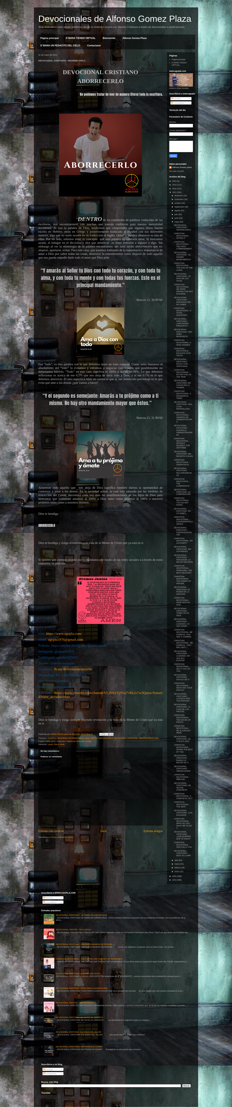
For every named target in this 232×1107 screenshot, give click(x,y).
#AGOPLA (51, 738)
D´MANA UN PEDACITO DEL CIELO (60, 45)
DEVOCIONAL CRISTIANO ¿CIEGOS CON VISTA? (78, 973)
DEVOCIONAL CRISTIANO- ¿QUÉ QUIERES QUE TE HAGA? (182, 835)
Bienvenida (109, 38)
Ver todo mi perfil (176, 171)
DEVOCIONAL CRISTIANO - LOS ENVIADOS (183, 812)
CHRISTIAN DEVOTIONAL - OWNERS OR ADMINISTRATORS (183, 417)
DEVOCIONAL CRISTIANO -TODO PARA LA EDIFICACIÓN (81, 988)
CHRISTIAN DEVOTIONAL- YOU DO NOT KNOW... (181, 501)
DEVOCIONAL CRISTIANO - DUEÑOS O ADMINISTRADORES (183, 430)
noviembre (179, 199)
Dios (157, 738)
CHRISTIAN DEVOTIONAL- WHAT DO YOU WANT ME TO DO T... (183, 823)
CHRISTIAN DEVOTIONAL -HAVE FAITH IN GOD (182, 601)
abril (177, 860)
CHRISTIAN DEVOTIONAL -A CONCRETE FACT (183, 796)
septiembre (180, 207)
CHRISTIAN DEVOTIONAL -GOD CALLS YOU (183, 844)
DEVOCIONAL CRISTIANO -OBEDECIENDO (182, 768)
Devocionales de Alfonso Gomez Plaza (114, 19)
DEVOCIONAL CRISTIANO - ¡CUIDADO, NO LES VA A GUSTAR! (182, 656)
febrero (178, 868)
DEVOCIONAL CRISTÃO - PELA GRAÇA (73, 930)
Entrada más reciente (51, 831)
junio (177, 218)
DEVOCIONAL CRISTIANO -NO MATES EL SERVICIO (79, 1017)
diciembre (179, 195)
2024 (174, 181)
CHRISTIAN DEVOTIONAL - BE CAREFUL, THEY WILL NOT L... (183, 644)
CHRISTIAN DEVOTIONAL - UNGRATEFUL (182, 462)
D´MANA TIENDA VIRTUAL (81, 38)
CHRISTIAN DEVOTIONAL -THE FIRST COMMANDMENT (183, 245)
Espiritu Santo (44, 741)
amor (87, 738)
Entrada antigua (153, 831)
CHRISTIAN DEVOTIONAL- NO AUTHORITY (183, 540)
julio (177, 214)
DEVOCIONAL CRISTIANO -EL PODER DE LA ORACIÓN (182, 590)
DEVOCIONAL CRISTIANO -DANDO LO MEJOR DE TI (181, 759)
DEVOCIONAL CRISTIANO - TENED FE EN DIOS (181, 612)
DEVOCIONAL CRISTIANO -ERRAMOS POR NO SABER (182, 301)
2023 (174, 185)
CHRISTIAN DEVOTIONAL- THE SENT (181, 804)
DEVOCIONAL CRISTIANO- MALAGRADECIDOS (183, 471)
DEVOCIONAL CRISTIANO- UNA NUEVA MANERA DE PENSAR (84, 944)
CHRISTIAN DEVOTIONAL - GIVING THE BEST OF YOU (183, 748)
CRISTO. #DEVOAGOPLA (101, 738)
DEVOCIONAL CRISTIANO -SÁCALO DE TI (181, 677)
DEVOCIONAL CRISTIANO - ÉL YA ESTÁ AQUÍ (182, 739)
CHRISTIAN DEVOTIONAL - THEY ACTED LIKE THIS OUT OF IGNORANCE (89, 959)
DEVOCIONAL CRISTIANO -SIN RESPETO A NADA (183, 453)
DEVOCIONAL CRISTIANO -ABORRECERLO (134, 738)
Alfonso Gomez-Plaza (134, 38)
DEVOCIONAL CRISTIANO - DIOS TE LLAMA (182, 853)
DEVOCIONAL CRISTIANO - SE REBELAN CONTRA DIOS (81, 915)
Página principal (49, 38)
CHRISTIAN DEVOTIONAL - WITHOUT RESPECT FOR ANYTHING (182, 443)
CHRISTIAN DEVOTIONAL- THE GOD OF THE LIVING (183, 266)
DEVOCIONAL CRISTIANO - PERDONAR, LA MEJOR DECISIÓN (183, 558)
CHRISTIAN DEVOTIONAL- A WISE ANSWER (182, 342)
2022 (174, 189)
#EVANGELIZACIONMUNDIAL (70, 738)
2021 (174, 192)
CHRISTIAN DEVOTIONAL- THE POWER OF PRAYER (182, 580)
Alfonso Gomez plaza (182, 167)
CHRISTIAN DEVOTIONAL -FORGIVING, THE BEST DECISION (183, 569)
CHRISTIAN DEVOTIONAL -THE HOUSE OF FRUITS (182, 718)
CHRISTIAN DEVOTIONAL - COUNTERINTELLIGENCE (183, 520)
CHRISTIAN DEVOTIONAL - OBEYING (182, 777)
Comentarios (177, 103)
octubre (178, 203)
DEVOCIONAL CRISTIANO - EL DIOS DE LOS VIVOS (182, 277)
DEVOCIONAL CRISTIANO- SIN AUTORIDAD (182, 549)
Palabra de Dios (73, 741)
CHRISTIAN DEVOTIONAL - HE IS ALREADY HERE (182, 729)
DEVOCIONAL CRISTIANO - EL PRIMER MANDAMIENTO (182, 256)
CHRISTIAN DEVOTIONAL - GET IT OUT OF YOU (182, 667)
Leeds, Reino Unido (56, 744)
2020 (174, 876)
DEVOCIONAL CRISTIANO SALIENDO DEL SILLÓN (78, 1032)
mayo (177, 222)
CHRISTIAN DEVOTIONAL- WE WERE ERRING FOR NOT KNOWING (183, 289)
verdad (88, 741)
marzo (178, 864)
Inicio (104, 831)
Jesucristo (61, 741)
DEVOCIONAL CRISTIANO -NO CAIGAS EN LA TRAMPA (182, 384)
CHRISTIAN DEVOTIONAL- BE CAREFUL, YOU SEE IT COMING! (183, 633)
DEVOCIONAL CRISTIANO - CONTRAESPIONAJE (183, 531)
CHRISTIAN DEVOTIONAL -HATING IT (182, 235)
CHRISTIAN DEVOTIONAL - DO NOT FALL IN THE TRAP (182, 373)
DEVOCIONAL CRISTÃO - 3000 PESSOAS (74, 1003)
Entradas (176, 99)
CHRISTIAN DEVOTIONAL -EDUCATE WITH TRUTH (182, 352)
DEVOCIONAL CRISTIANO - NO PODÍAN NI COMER (79, 1047)
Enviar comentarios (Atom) (61, 837)
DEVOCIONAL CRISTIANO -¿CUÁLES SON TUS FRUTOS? (182, 697)
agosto (178, 210)
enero (177, 871)
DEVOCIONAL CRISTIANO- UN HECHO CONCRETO (182, 786)
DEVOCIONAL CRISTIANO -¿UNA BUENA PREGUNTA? (181, 322)
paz (82, 741)
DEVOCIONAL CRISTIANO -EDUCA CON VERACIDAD (181, 362)
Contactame (94, 45)
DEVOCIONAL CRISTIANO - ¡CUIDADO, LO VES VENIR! (181, 622)
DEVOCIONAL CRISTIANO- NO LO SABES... (182, 511)
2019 (174, 880)
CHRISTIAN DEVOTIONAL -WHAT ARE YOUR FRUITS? (183, 686)
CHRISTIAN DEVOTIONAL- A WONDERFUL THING (182, 394)
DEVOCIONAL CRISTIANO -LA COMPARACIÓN (182, 492)
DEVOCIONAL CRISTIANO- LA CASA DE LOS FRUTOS (182, 708)
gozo (53, 741)
